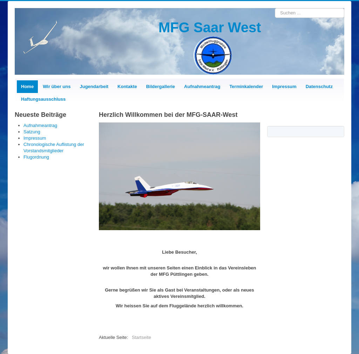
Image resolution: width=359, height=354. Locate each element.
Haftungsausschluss (43, 99)
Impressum (284, 86)
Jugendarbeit (94, 86)
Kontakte (127, 86)
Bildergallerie (160, 86)
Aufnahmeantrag (202, 86)
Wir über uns (56, 86)
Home (27, 86)
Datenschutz (319, 86)
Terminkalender (246, 86)
